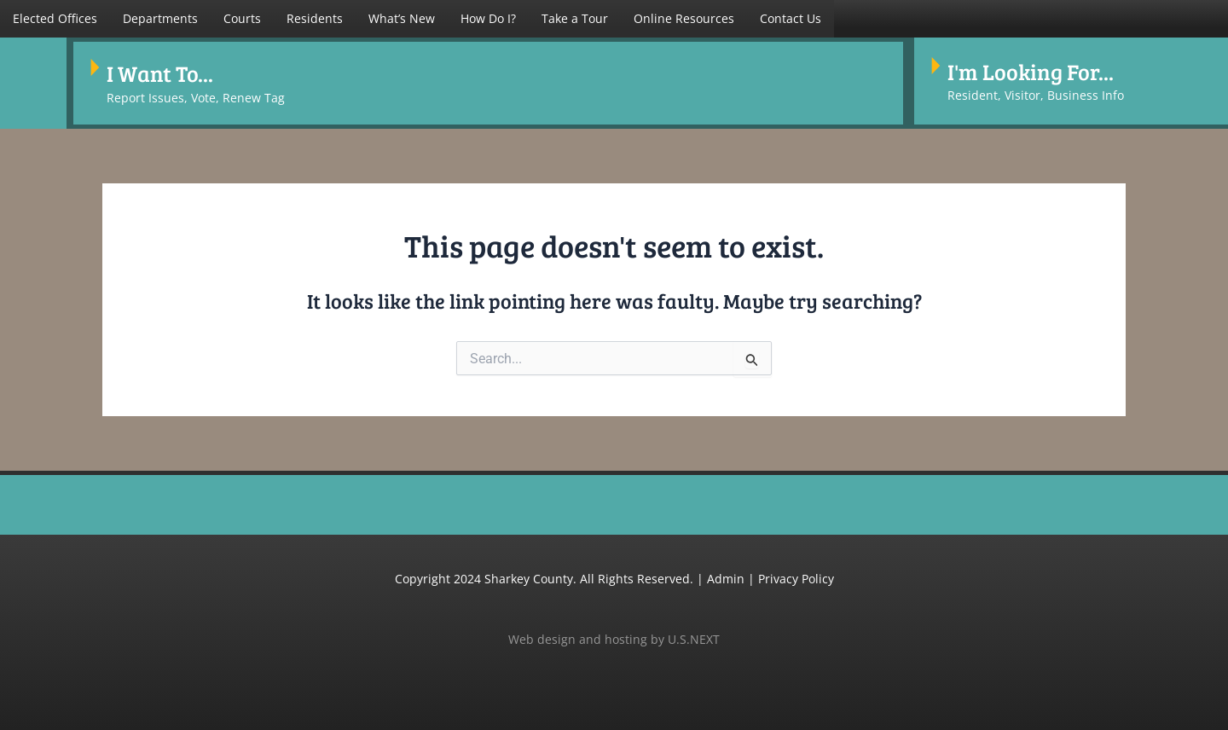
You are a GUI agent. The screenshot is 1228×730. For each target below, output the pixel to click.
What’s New (401, 18)
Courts (242, 18)
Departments (160, 18)
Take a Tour (575, 18)
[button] (55, 19)
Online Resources (684, 18)
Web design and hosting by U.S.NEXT (614, 631)
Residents (315, 18)
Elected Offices (55, 18)
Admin (725, 571)
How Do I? (488, 18)
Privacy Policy (796, 571)
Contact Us (790, 18)
